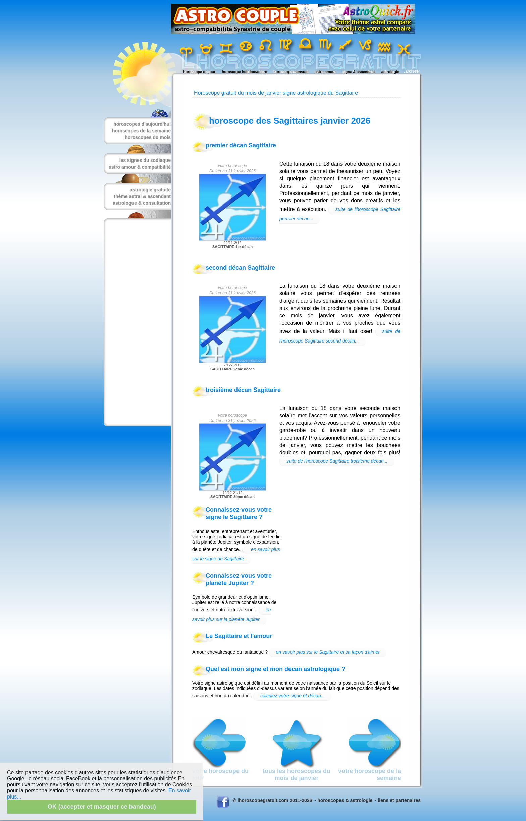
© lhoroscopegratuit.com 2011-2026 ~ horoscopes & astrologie (303, 800)
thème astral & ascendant (142, 196)
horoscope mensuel (290, 72)
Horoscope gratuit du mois (225, 93)
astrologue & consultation (142, 203)
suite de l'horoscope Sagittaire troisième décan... (337, 461)
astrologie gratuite (150, 189)
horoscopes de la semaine (141, 130)
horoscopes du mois (148, 137)
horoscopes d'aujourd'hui (142, 124)
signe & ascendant (359, 72)
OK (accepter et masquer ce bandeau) (102, 806)
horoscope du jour (199, 72)
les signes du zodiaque (145, 160)
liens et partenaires (399, 800)
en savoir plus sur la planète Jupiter (231, 614)
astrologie (390, 72)
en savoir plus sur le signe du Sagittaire (236, 554)
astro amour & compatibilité (140, 167)
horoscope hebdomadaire (244, 72)
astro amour (325, 72)
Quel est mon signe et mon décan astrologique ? (275, 669)
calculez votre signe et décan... (292, 695)
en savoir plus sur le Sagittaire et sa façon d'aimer (328, 652)
